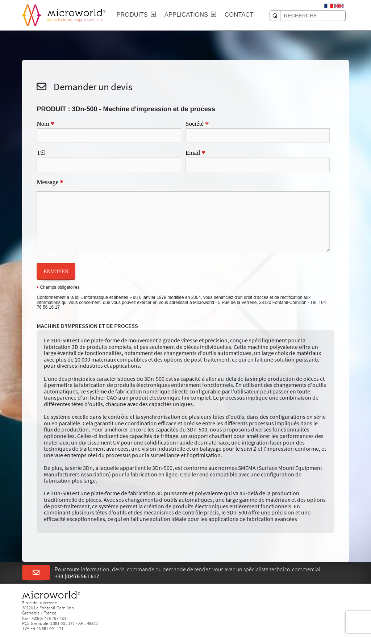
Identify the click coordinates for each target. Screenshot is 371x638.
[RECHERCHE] (275, 15)
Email (195, 153)
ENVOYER (55, 271)
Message (50, 183)
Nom (45, 124)
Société (197, 124)
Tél (41, 152)
